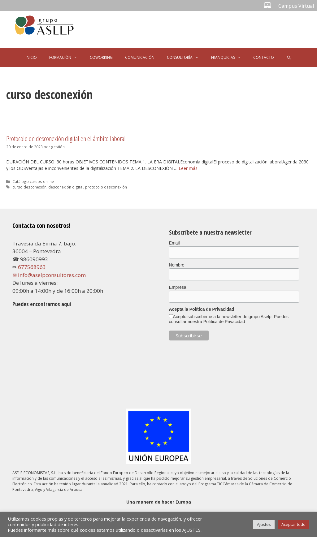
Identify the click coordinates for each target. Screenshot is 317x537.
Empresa (177, 287)
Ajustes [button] (264, 524)
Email (174, 242)
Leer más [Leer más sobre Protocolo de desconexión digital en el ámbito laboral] (188, 168)
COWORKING (101, 57)
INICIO (31, 57)
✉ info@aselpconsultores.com (49, 275)
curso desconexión (29, 186)
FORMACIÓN (66, 57)
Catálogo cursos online (33, 181)
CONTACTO (263, 57)
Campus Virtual (296, 5)
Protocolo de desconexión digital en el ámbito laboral (66, 138)
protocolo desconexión (106, 186)
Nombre (177, 264)
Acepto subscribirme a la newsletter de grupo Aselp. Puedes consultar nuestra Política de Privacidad (229, 319)
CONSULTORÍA (186, 57)
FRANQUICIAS (229, 57)
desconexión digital (65, 186)
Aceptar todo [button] (293, 524)
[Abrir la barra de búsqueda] (288, 57)
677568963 (32, 267)
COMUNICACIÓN (139, 57)
